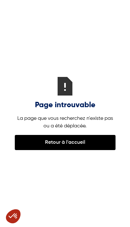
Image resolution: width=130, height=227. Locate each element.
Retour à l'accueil (65, 142)
